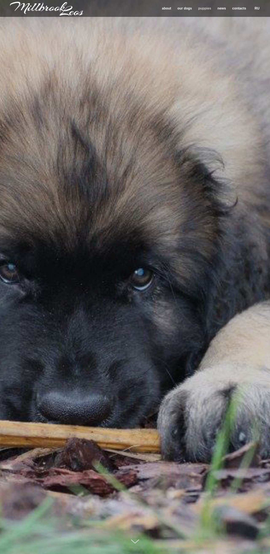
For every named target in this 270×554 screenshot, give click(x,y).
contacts (239, 8)
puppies (204, 8)
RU (257, 8)
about (166, 8)
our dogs (184, 8)
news (221, 8)
